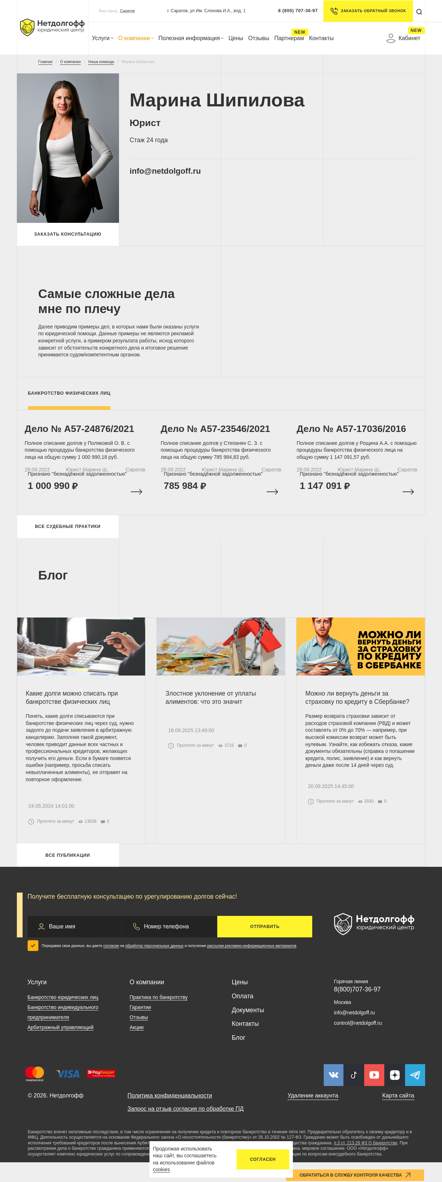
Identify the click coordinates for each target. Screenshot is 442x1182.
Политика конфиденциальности (170, 1115)
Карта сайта (398, 1115)
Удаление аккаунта (312, 1115)
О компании (135, 38)
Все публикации (68, 873)
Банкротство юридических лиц (63, 1017)
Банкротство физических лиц (69, 395)
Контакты (321, 38)
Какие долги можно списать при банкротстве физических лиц (74, 712)
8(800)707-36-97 (357, 1009)
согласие (111, 965)
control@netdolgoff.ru (358, 1043)
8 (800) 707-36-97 (296, 10)
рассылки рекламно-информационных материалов (251, 965)
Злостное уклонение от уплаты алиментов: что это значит (212, 712)
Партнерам (289, 38)
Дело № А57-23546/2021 (218, 434)
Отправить (265, 946)
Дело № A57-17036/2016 (354, 434)
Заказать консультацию (67, 235)
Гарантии (140, 1027)
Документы (248, 1029)
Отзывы (259, 38)
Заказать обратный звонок (366, 11)
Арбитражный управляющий (61, 1047)
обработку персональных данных (154, 965)
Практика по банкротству (159, 1017)
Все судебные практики (67, 538)
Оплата (242, 1015)
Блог (239, 1057)
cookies (161, 1169)
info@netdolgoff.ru (172, 172)
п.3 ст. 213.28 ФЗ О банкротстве (365, 1162)
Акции (137, 1047)
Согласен (263, 1159)
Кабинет (403, 38)
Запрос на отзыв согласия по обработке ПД (186, 1129)
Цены (235, 38)
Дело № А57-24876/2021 (82, 434)
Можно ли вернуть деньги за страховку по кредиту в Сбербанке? (359, 712)
